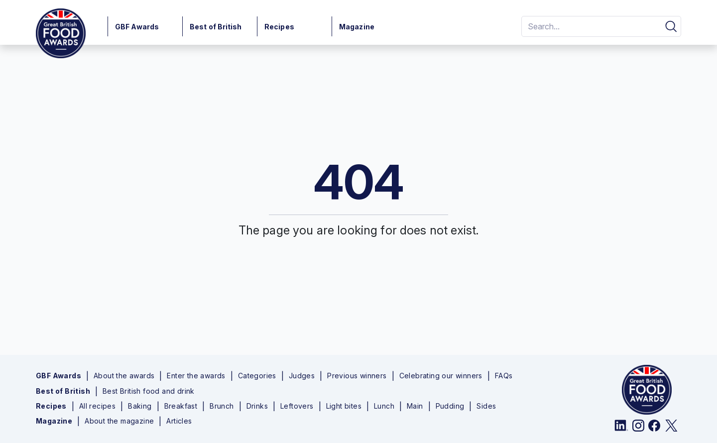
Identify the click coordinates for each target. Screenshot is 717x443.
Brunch (222, 406)
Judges (302, 375)
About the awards (124, 375)
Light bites (343, 406)
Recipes (279, 26)
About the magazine (119, 421)
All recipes (97, 406)
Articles (179, 421)
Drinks (257, 406)
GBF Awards (137, 26)
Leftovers (297, 406)
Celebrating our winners (440, 375)
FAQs (504, 375)
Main (415, 406)
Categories (257, 375)
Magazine (356, 26)
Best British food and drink (149, 391)
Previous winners (356, 375)
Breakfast (181, 406)
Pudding (450, 406)
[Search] (589, 26)
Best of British (216, 26)
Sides (486, 406)
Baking (139, 406)
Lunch (384, 406)
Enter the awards (196, 375)
